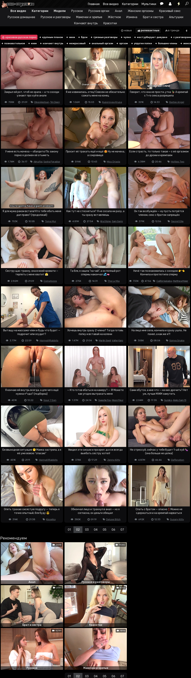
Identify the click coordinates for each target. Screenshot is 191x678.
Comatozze (50, 281)
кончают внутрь (51, 43)
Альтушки (176, 17)
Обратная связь (39, 660)
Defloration (177, 459)
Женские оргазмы (141, 11)
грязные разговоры (104, 37)
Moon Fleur (117, 400)
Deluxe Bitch (113, 519)
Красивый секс (170, 11)
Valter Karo (117, 340)
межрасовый (76, 43)
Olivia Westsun (41, 102)
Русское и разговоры (56, 17)
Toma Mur (50, 221)
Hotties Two (177, 161)
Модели (59, 11)
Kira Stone (105, 221)
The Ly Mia (114, 281)
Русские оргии (98, 11)
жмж (70, 37)
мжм (32, 43)
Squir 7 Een (49, 400)
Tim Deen (55, 102)
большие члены (166, 43)
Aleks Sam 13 (179, 400)
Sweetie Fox (104, 400)
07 (122, 529)
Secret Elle (177, 221)
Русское (77, 11)
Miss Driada (113, 161)
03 (87, 529)
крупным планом (51, 37)
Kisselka (51, 519)
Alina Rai (38, 161)
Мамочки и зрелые (89, 17)
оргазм (122, 43)
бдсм (82, 37)
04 (96, 529)
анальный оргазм (100, 43)
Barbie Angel (176, 102)
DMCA (6, 660)
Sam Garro (117, 221)
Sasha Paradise (51, 161)
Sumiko (168, 400)
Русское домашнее (21, 17)
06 (113, 529)
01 (69, 529)
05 (104, 529)
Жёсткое (114, 17)
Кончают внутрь (86, 23)
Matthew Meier (180, 281)
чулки (125, 37)
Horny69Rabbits (49, 340)
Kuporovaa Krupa (112, 102)
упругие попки (141, 43)
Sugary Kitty (177, 519)
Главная (94, 4)
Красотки (110, 23)
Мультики (149, 4)
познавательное (13, 43)
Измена (131, 17)
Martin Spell (105, 340)
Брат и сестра (153, 17)
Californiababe (164, 281)
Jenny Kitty (113, 459)
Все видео (111, 4)
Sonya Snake (176, 340)
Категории (130, 4)
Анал (118, 11)
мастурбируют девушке (150, 37)
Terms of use (19, 660)
